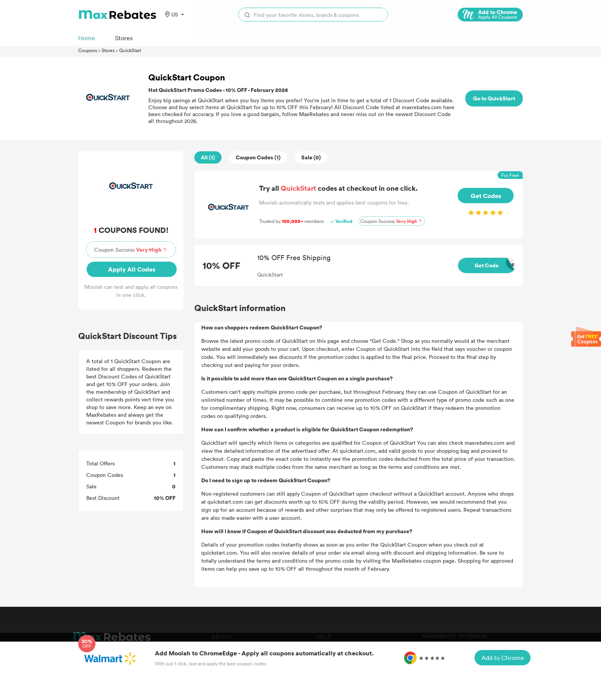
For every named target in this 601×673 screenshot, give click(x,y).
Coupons (87, 50)
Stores (108, 50)
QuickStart (130, 50)
